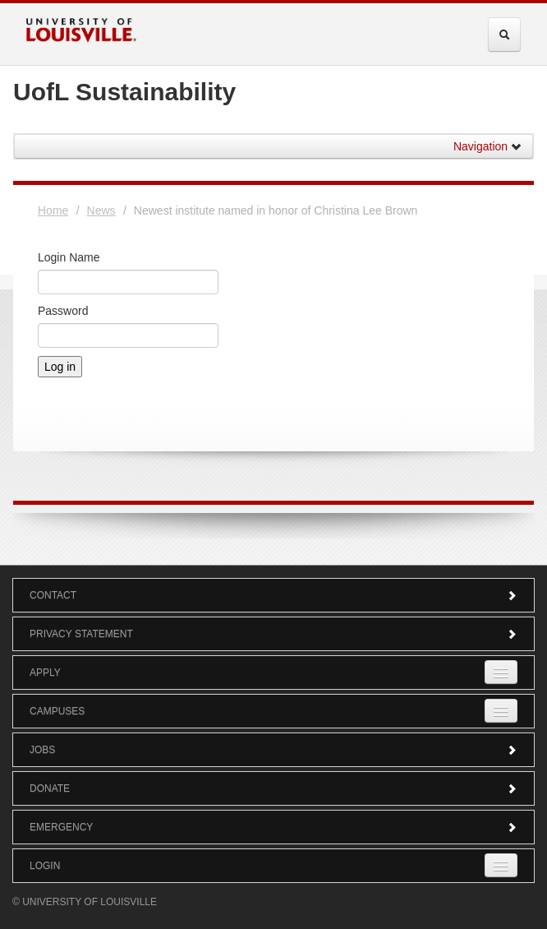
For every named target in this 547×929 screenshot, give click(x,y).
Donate (273, 788)
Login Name (69, 257)
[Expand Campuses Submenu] (501, 711)
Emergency (273, 827)
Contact (273, 595)
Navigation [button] (487, 146)
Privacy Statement (273, 634)
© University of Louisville (84, 902)
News (101, 210)
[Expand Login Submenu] (501, 865)
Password (63, 310)
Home (53, 210)
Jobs (273, 750)
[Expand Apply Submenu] (501, 672)
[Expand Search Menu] (504, 34)
